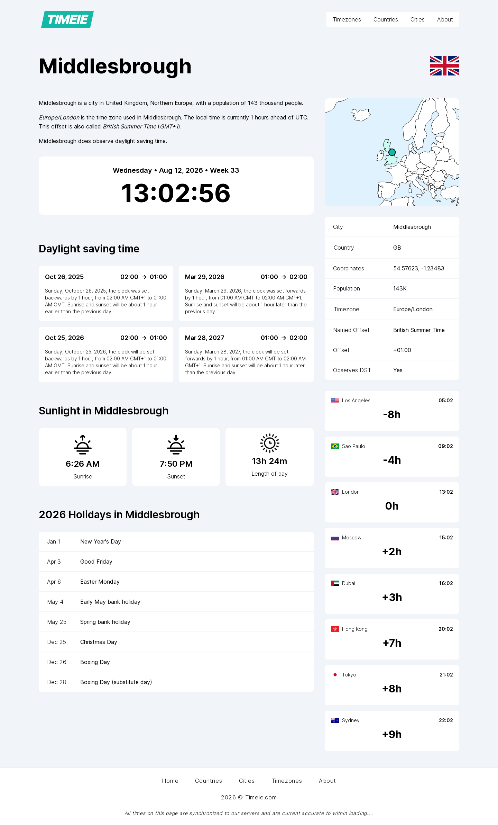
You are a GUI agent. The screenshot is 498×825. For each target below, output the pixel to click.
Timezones (347, 19)
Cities (418, 19)
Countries (386, 19)
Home (170, 780)
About (445, 19)
